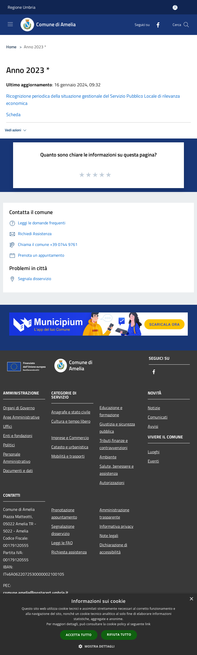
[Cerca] (186, 25)
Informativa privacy (116, 526)
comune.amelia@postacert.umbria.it (35, 592)
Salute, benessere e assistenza (117, 469)
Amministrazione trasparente (114, 513)
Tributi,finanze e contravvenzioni (114, 444)
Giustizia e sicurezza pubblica (117, 427)
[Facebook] (156, 24)
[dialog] (98, 624)
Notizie (154, 408)
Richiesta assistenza (69, 552)
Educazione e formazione (111, 411)
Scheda (13, 114)
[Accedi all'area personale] (175, 8)
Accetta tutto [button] (79, 635)
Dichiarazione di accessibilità (113, 548)
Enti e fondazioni (17, 435)
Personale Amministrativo (16, 457)
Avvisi (153, 426)
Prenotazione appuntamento (64, 513)
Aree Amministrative (21, 417)
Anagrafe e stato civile (70, 412)
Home (11, 47)
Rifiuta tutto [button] (119, 634)
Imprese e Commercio (70, 438)
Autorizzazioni (112, 482)
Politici (9, 445)
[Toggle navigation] (10, 24)
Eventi (153, 461)
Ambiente (108, 457)
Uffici (7, 426)
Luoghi (154, 452)
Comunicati (158, 417)
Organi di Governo (19, 408)
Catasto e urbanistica (69, 447)
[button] (98, 646)
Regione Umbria (21, 7)
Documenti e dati (18, 470)
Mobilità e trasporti (68, 456)
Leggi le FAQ (62, 543)
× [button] (191, 599)
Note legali (109, 535)
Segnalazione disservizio (62, 530)
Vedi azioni (16, 130)
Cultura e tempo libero (70, 421)
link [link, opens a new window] (148, 624)
